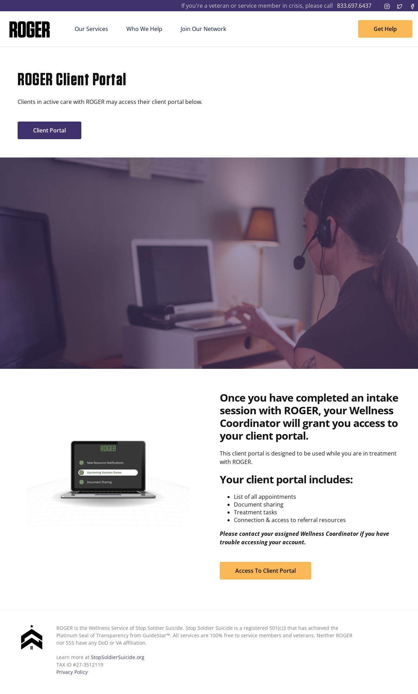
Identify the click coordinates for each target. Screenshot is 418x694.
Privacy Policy (72, 672)
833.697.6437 (354, 6)
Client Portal (49, 130)
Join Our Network (203, 29)
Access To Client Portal (265, 571)
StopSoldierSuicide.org (117, 657)
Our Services (91, 29)
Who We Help (144, 29)
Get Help (385, 29)
